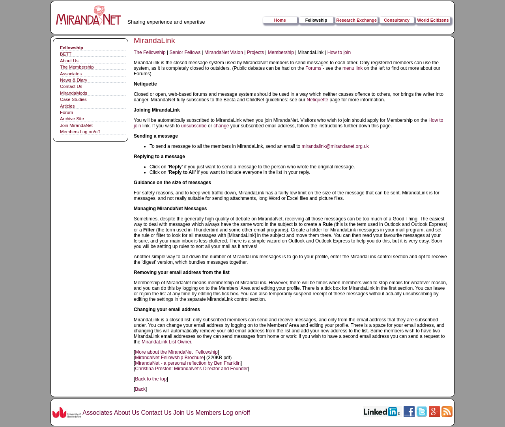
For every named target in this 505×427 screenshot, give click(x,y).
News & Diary (73, 80)
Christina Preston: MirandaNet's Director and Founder (191, 368)
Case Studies (73, 99)
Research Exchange (356, 20)
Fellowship (316, 20)
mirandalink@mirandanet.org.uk (335, 146)
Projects (255, 52)
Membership (281, 52)
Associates (71, 73)
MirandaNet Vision (223, 52)
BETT (65, 54)
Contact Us (71, 86)
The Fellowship (150, 52)
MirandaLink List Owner (166, 342)
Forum (66, 112)
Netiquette (317, 100)
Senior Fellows (185, 52)
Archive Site (72, 118)
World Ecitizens (433, 20)
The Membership (77, 67)
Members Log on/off (80, 131)
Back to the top (150, 379)
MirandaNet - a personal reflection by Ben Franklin (187, 363)
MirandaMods (73, 93)
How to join (339, 52)
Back (140, 389)
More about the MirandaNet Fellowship (176, 352)
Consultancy (397, 20)
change (221, 126)
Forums (313, 68)
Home (280, 20)
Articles (67, 106)
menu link (352, 68)
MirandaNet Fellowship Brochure (169, 357)
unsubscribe (194, 126)
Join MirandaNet (76, 125)
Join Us (183, 412)
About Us (69, 60)
